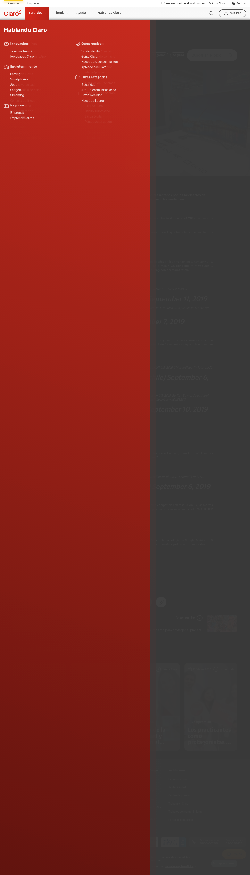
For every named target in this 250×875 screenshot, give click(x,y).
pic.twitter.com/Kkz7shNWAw (166, 289)
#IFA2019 (139, 289)
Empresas (33, 3)
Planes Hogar (12, 795)
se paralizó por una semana (108, 218)
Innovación (137, 55)
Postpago (51, 787)
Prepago (50, 779)
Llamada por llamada (99, 828)
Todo (18, 55)
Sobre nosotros (177, 779)
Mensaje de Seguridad (141, 819)
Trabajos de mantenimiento (185, 811)
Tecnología (108, 578)
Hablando (42, 34)
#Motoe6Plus (182, 367)
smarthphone (84, 578)
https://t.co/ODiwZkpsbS (148, 476)
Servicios (35, 13)
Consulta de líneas (97, 803)
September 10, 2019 (177, 409)
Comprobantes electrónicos (103, 819)
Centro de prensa (179, 795)
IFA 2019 (40, 578)
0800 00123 (233, 843)
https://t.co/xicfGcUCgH (125, 312)
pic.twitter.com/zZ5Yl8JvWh (185, 476)
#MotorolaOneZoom (78, 399)
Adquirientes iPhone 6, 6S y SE (144, 809)
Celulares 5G (94, 787)
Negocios (159, 55)
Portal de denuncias (180, 819)
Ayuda (81, 13)
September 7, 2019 (155, 322)
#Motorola (97, 395)
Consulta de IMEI (96, 779)
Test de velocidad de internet (104, 811)
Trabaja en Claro (178, 803)
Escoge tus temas (224, 863)
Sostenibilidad (177, 787)
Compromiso (81, 55)
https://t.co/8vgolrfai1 (145, 367)
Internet (9, 779)
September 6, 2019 (181, 487)
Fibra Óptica (11, 787)
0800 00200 (209, 843)
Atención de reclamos (140, 791)
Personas (14, 3)
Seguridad (180, 55)
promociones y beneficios (178, 866)
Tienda (59, 13)
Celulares (21, 578)
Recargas (51, 795)
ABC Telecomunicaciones (47, 55)
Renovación (52, 803)
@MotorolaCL (202, 367)
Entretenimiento (110, 55)
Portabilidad (52, 811)
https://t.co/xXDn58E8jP (170, 399)
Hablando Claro (109, 13)
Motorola (60, 578)
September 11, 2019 (177, 299)
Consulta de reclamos (140, 799)
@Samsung (71, 289)
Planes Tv (10, 803)
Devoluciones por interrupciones (137, 781)
